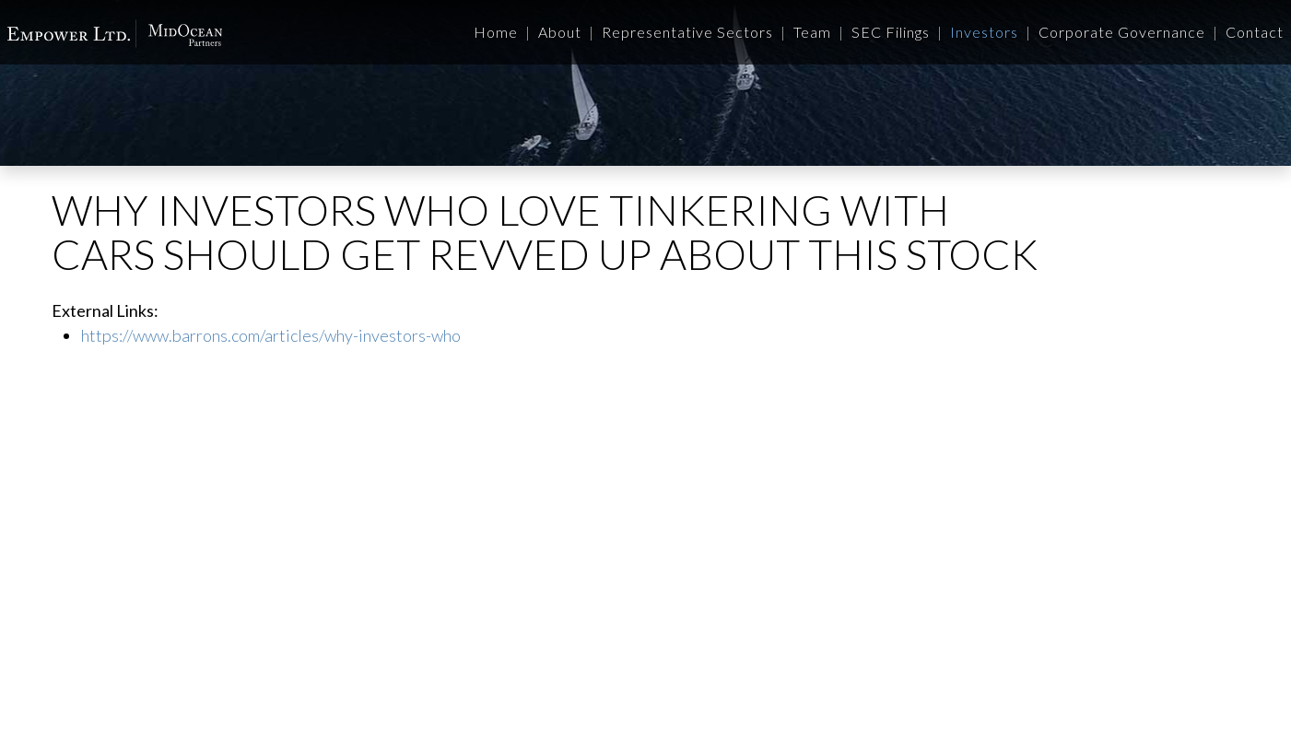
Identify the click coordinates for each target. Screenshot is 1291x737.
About (559, 32)
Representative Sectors (687, 32)
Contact (1255, 32)
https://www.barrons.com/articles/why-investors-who (271, 335)
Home (496, 32)
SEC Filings (890, 32)
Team (812, 32)
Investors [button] (984, 32)
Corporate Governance (1122, 32)
